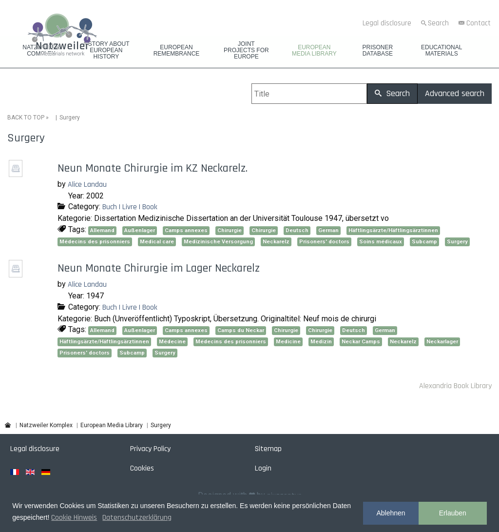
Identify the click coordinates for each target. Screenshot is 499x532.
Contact (478, 23)
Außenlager (139, 230)
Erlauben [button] (452, 513)
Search (438, 23)
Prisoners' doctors (324, 241)
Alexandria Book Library (455, 386)
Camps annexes (186, 230)
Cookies (142, 468)
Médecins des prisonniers (94, 241)
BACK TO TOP (25, 117)
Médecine (172, 341)
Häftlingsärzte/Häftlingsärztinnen (393, 230)
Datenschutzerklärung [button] (137, 517)
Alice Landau (87, 184)
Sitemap (268, 449)
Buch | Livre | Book (129, 207)
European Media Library (314, 50)
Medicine (288, 341)
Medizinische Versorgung (218, 241)
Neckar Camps (361, 341)
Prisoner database (377, 50)
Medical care (157, 241)
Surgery (457, 241)
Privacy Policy (150, 449)
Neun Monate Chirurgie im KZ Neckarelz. (153, 168)
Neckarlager (442, 341)
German (328, 230)
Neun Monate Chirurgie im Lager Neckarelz (159, 268)
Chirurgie (229, 230)
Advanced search (454, 93)
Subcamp (424, 241)
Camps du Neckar (240, 330)
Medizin (321, 341)
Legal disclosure (387, 23)
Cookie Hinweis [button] (74, 517)
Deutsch (297, 230)
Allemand (102, 230)
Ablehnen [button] (390, 513)
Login (263, 468)
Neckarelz (276, 241)
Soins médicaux (380, 241)
